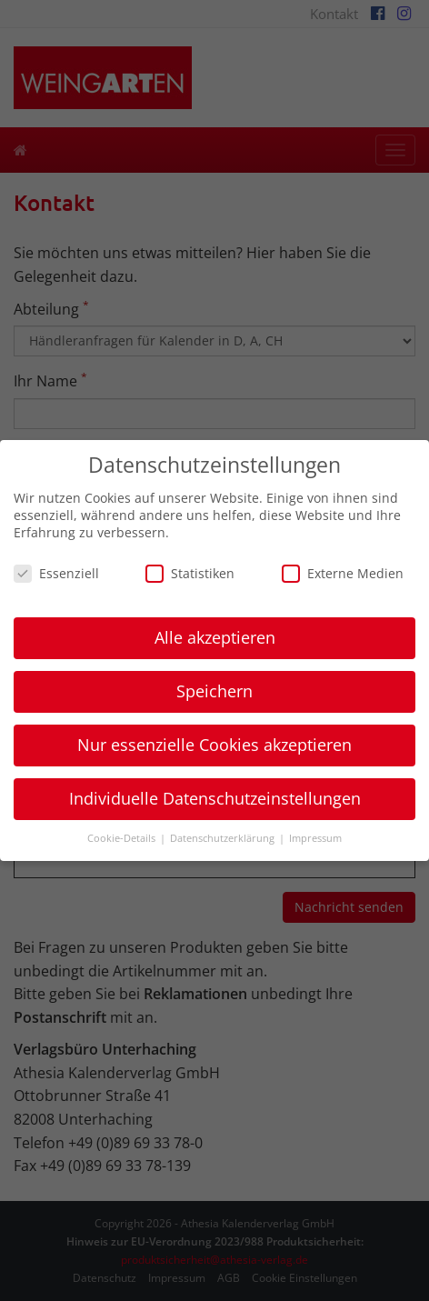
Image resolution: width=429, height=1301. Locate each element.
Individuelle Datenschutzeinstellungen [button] (215, 798)
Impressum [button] (315, 838)
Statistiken (189, 573)
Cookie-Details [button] (122, 838)
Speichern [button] (214, 691)
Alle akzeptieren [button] (215, 637)
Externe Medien (343, 573)
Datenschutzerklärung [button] (223, 838)
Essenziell (56, 573)
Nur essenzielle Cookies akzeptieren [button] (214, 745)
